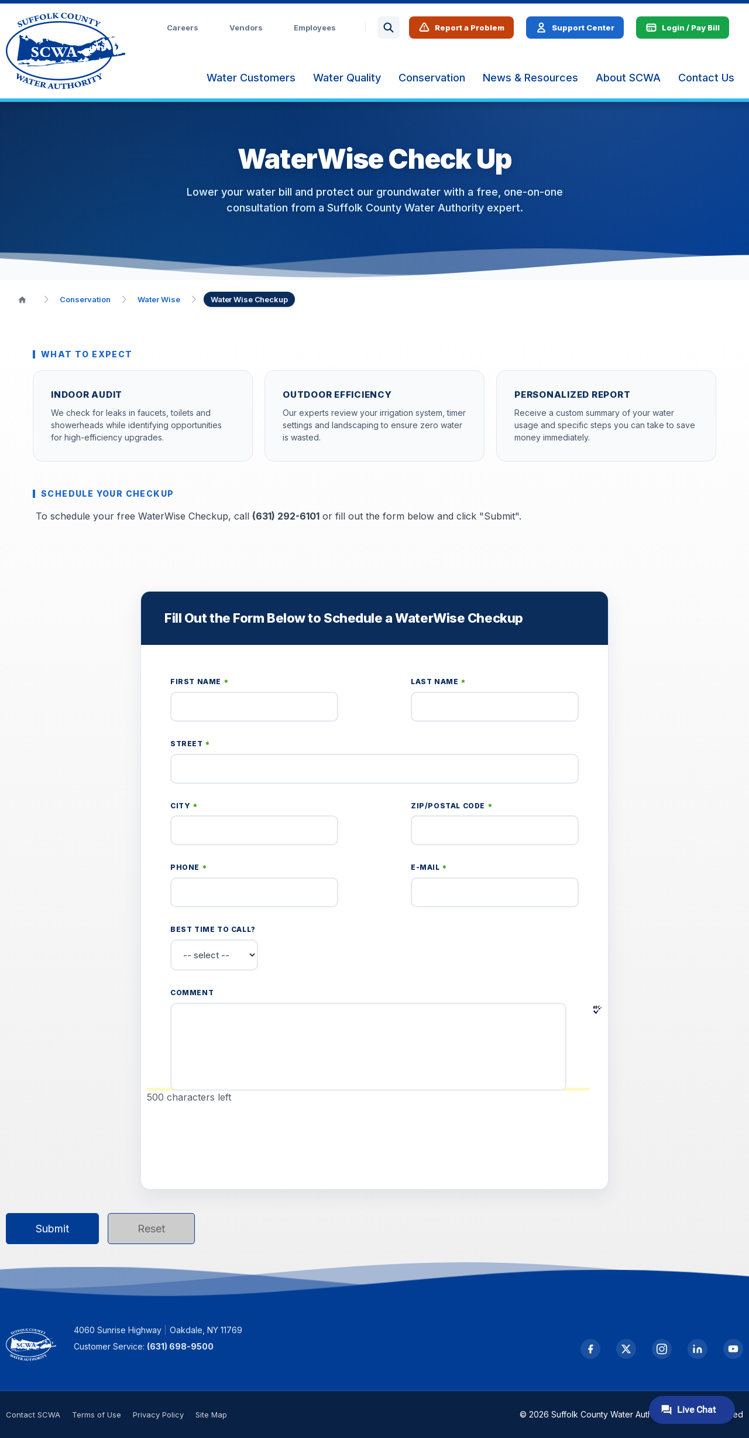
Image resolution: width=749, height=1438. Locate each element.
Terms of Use (96, 1414)
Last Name (438, 682)
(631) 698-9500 (180, 1346)
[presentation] (259, 1141)
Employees (315, 27)
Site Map (211, 1414)
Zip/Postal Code (451, 806)
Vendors (246, 27)
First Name (199, 682)
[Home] (22, 299)
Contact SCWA (33, 1414)
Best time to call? (213, 929)
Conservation (85, 299)
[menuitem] (251, 78)
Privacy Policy (158, 1414)
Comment (192, 992)
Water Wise (159, 299)
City (184, 806)
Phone (188, 868)
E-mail (429, 868)
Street (190, 744)
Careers (182, 27)
